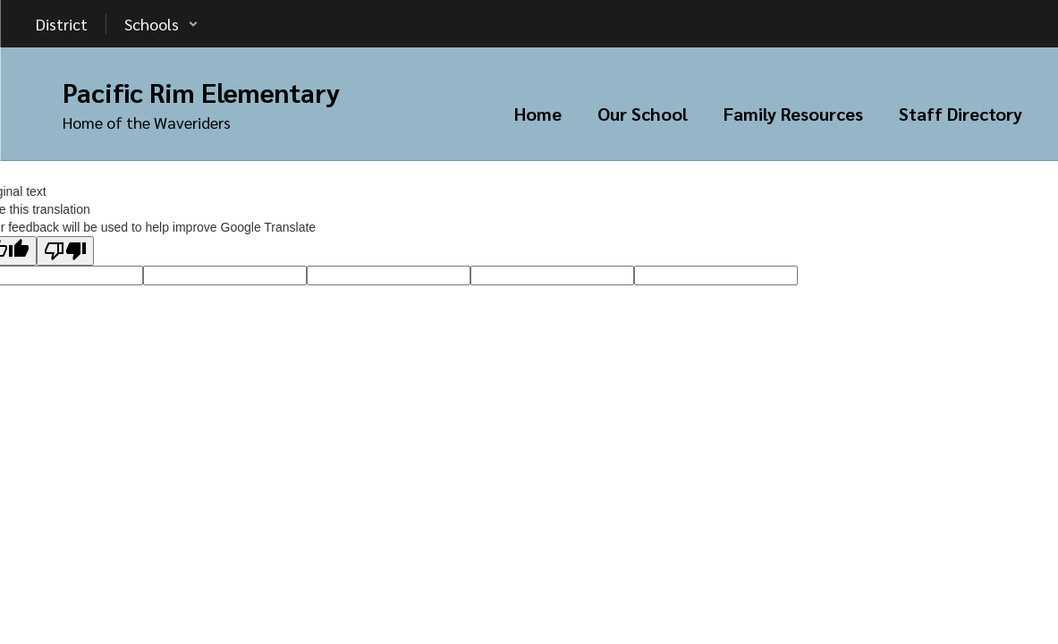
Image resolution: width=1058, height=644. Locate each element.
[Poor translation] (65, 251)
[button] (161, 23)
